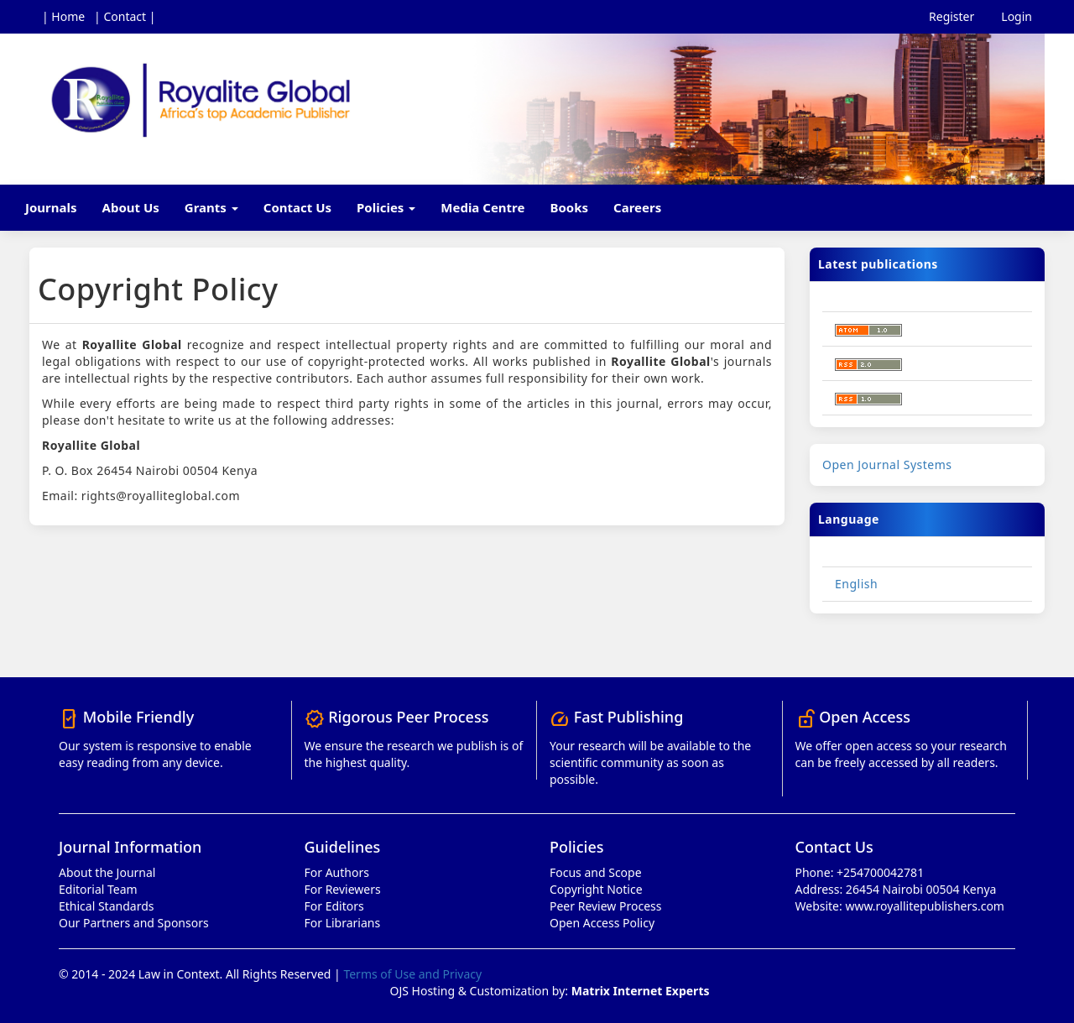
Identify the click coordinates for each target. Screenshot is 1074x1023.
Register (951, 16)
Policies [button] (386, 207)
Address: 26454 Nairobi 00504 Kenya (896, 889)
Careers (637, 207)
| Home (63, 16)
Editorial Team (98, 889)
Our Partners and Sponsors (134, 923)
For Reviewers (343, 889)
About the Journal (107, 872)
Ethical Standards (106, 906)
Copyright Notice (596, 889)
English (856, 584)
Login (1016, 16)
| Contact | (124, 16)
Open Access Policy (602, 923)
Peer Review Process (605, 906)
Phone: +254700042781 (860, 872)
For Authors (337, 872)
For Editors (334, 906)
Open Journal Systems (887, 464)
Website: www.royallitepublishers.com (899, 906)
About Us (130, 207)
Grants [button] (211, 207)
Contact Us (297, 207)
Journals (51, 207)
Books (569, 207)
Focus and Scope (596, 872)
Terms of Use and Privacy (412, 974)
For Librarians (343, 923)
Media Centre (482, 207)
